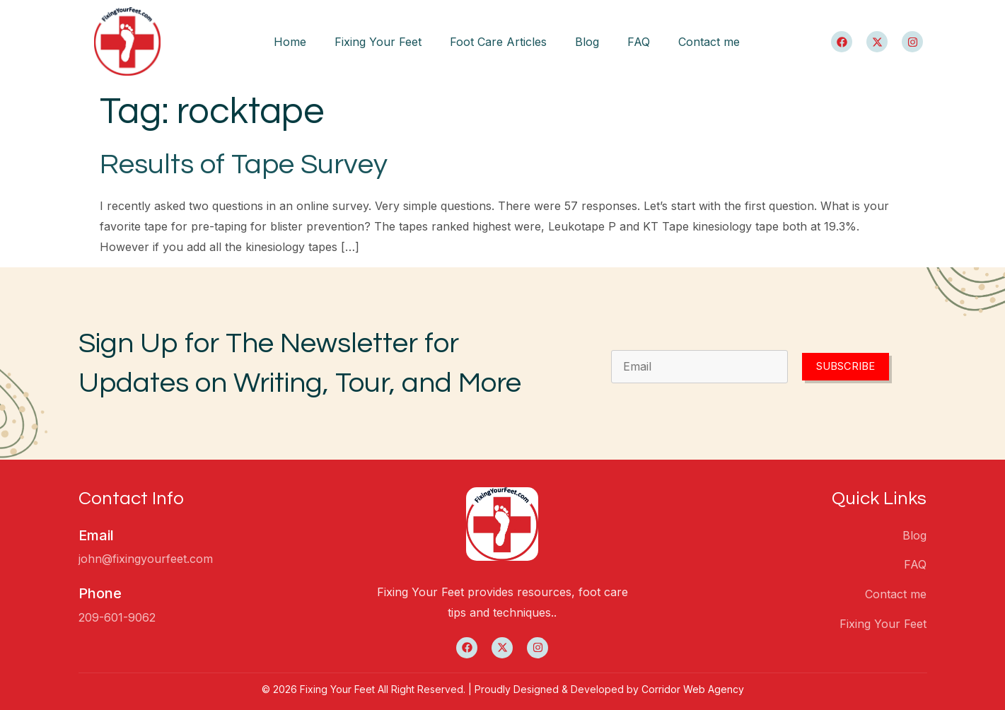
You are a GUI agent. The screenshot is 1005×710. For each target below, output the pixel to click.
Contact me (709, 42)
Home (290, 42)
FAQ (638, 42)
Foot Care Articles (498, 42)
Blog (587, 42)
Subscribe (845, 366)
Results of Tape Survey (244, 164)
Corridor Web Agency (692, 689)
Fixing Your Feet (378, 42)
